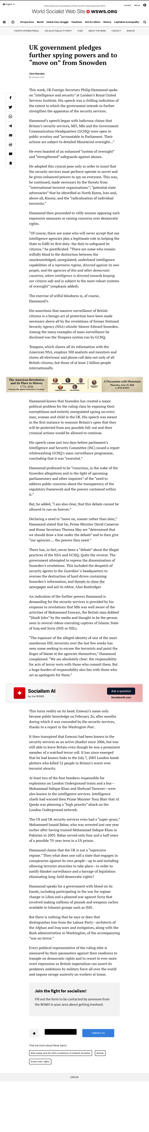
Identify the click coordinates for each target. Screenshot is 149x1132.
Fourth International (26, 30)
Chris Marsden (37, 73)
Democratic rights (40, 1061)
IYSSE (80, 30)
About (137, 5)
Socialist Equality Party (58, 30)
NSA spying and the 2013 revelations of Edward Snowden (60, 1053)
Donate (131, 30)
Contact (127, 5)
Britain (100, 1053)
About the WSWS (97, 30)
